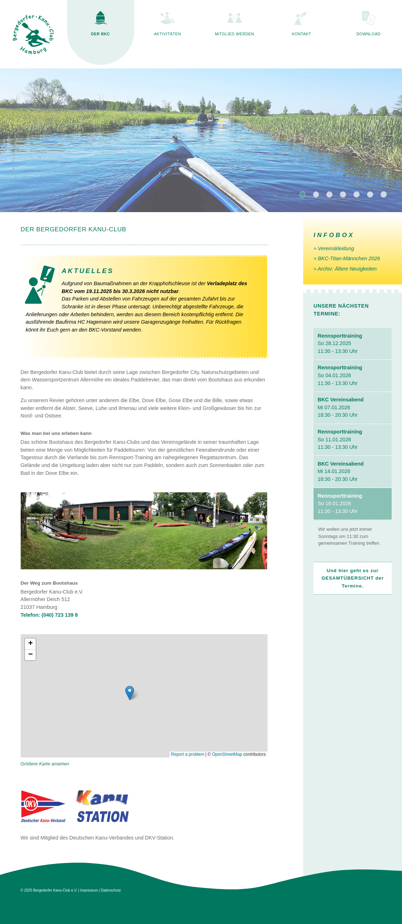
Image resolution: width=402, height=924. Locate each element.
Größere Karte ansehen (45, 763)
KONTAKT (301, 34)
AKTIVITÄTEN (167, 34)
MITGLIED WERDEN (234, 34)
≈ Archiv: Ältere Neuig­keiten (345, 269)
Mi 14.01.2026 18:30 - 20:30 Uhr (341, 471)
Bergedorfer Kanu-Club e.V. (55, 890)
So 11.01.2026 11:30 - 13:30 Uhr (340, 439)
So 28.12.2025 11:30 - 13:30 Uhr (340, 343)
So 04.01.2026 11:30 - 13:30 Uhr (340, 375)
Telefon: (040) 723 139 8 (49, 615)
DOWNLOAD (368, 34)
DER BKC (100, 34)
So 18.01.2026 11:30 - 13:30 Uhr (340, 503)
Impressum (89, 890)
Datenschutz (111, 890)
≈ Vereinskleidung (334, 248)
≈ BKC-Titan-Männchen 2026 (347, 258)
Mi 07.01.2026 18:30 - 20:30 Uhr (341, 407)
